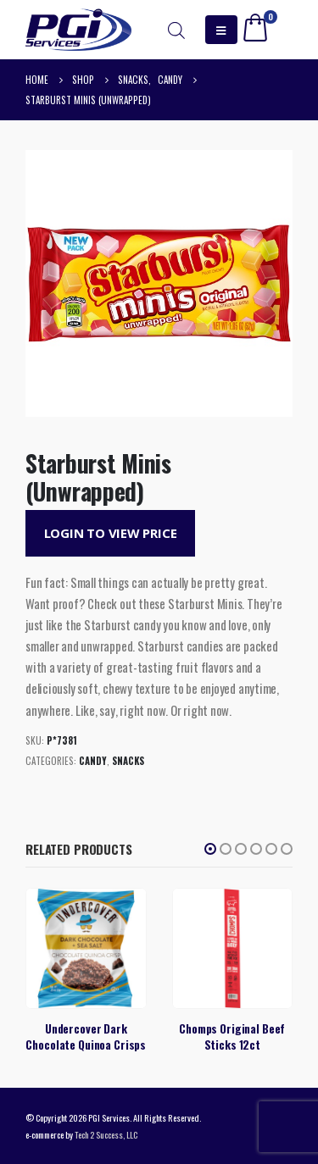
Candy (93, 761)
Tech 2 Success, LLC (106, 1134)
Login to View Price (110, 532)
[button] (210, 849)
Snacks (128, 761)
